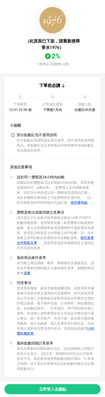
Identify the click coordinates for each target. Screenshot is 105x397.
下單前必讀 (49, 85)
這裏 (27, 273)
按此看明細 (79, 203)
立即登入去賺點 (52, 389)
